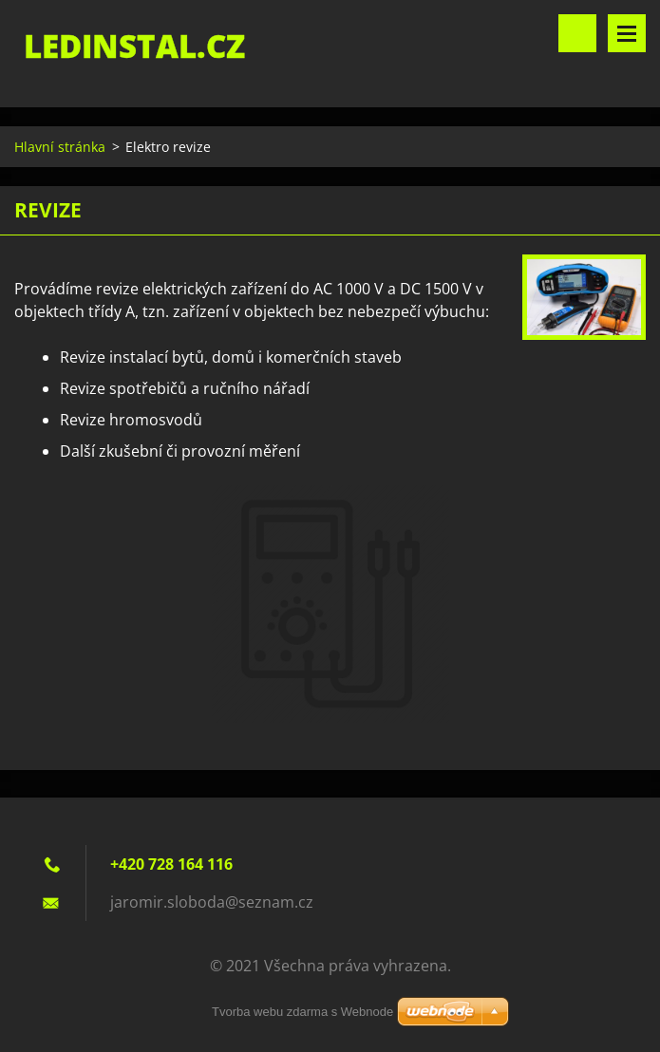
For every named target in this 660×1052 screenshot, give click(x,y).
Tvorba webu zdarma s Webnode (302, 1012)
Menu (627, 33)
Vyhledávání (577, 33)
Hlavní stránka (59, 147)
